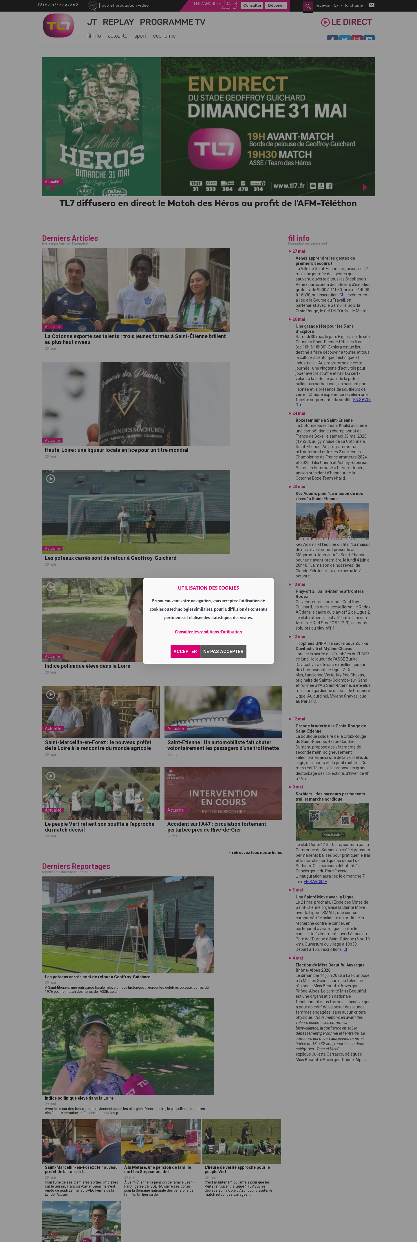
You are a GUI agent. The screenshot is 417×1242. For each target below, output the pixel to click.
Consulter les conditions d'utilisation (208, 632)
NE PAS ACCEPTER (223, 651)
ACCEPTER (185, 651)
